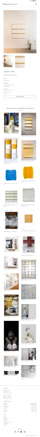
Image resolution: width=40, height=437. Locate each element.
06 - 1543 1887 (8, 396)
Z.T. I (30, 299)
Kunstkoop (6, 423)
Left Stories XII (14, 316)
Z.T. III (30, 279)
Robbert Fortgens (12, 75)
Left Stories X (31, 255)
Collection (6, 418)
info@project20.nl (8, 398)
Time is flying (13, 375)
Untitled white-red (32, 135)
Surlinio (35, 435)
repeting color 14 (32, 230)
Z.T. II (12, 290)
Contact (5, 424)
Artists (5, 416)
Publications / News (7, 422)
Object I (13, 269)
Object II (13, 251)
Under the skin (6, 80)
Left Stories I (13, 231)
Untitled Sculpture (14, 133)
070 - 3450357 (8, 395)
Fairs (5, 420)
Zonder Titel (31, 319)
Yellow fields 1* (32, 160)
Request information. (20, 96)
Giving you (13, 351)
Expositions (6, 419)
